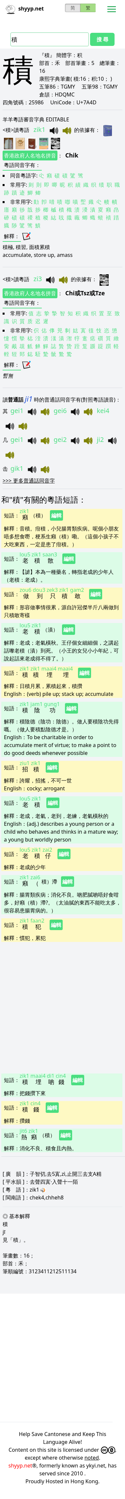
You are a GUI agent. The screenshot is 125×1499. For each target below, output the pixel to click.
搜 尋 (102, 39)
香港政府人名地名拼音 (30, 155)
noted (92, 1457)
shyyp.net (20, 1465)
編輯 (56, 515)
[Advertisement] (61, 1006)
